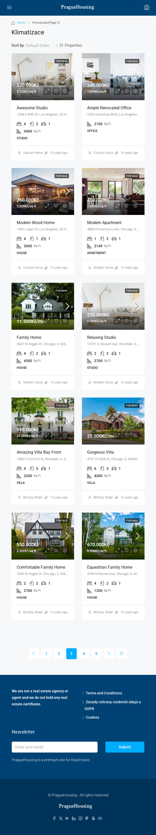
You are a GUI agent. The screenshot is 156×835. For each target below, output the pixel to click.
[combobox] (42, 45)
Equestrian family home (109, 567)
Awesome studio (32, 107)
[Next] (109, 653)
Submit (125, 747)
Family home (29, 337)
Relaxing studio (101, 337)
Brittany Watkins (34, 497)
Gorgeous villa (100, 452)
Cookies (92, 717)
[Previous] (34, 653)
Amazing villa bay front (39, 452)
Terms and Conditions (104, 693)
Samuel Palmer (33, 153)
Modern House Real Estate (112, 267)
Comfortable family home (41, 567)
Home (21, 23)
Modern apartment (104, 222)
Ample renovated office (109, 107)
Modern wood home (36, 222)
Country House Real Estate (112, 153)
